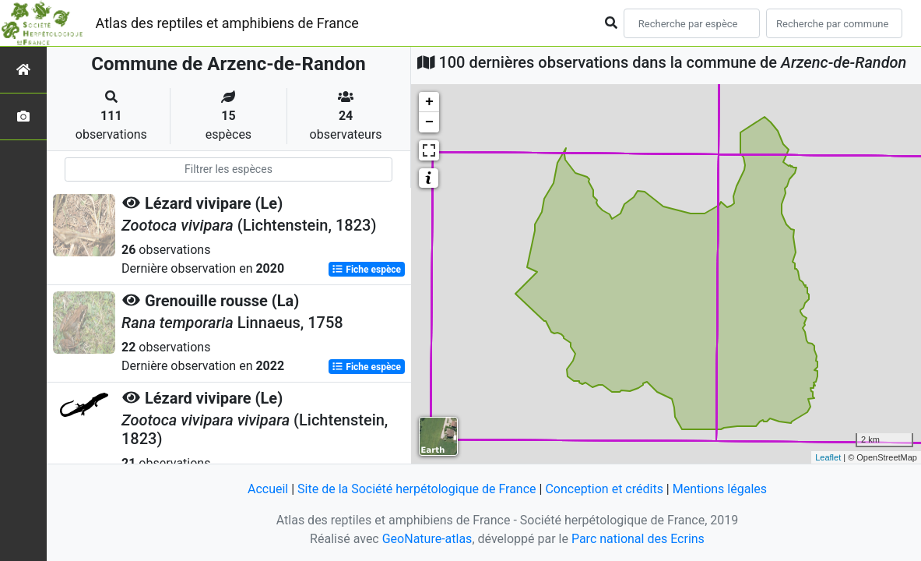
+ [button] (429, 102)
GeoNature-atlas (427, 538)
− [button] (429, 122)
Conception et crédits (604, 489)
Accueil (268, 489)
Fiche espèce (366, 269)
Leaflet (828, 457)
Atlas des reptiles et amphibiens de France (227, 23)
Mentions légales (720, 489)
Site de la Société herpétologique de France (416, 489)
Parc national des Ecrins (638, 538)
